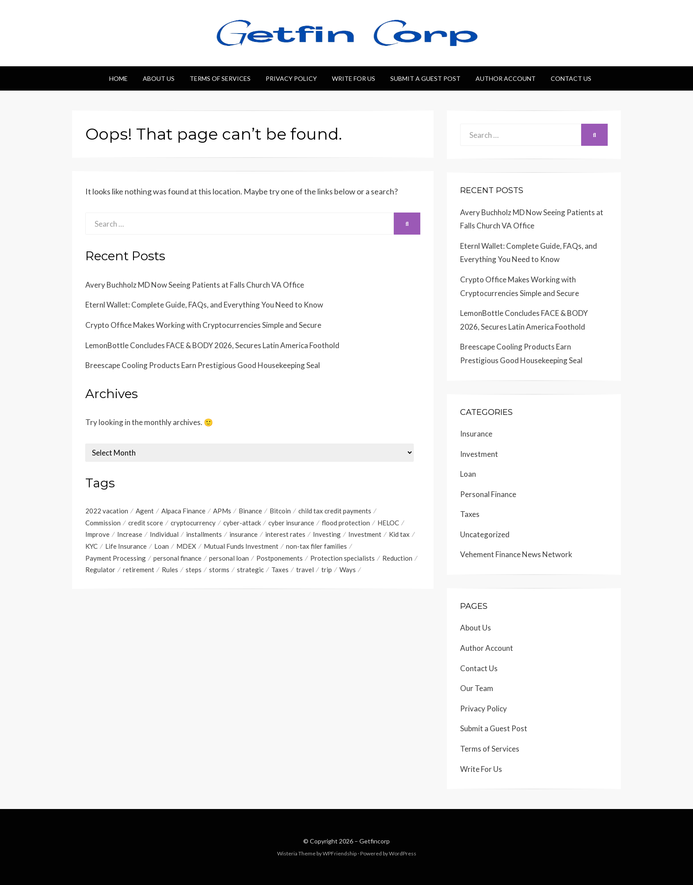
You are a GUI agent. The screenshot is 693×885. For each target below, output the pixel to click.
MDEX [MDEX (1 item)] (186, 547)
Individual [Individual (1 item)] (164, 535)
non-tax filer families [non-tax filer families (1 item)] (316, 547)
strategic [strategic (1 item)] (250, 570)
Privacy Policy (291, 78)
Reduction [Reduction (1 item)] (397, 558)
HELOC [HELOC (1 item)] (388, 523)
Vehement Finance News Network (516, 554)
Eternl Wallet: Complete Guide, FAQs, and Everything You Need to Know (204, 304)
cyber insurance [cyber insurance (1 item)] (291, 523)
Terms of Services (220, 78)
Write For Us (353, 78)
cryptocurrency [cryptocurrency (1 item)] (193, 523)
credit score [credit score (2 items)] (145, 523)
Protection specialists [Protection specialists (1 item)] (342, 558)
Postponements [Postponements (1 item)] (279, 558)
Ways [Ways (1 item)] (347, 570)
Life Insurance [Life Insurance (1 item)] (126, 547)
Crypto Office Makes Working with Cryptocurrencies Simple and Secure (203, 325)
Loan (468, 474)
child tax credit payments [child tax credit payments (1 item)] (334, 511)
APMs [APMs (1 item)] (222, 511)
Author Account (506, 78)
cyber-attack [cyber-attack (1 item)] (242, 523)
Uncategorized (485, 534)
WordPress (402, 853)
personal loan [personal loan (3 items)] (229, 558)
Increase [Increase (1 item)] (129, 535)
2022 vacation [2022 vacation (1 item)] (106, 511)
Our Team (476, 688)
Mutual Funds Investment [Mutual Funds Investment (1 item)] (241, 547)
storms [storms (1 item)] (219, 570)
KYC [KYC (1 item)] (91, 547)
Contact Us (571, 78)
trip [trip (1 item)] (326, 570)
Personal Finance (488, 494)
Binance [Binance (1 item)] (250, 511)
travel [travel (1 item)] (305, 570)
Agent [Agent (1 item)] (145, 511)
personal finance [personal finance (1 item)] (177, 558)
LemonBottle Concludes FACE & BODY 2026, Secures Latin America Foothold (212, 345)
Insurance (476, 433)
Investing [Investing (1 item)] (327, 535)
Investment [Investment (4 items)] (364, 535)
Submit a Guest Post (425, 78)
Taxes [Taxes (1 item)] (280, 570)
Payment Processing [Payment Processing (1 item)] (115, 558)
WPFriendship (340, 853)
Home (118, 78)
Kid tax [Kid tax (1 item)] (399, 535)
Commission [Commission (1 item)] (103, 523)
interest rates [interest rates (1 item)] (285, 535)
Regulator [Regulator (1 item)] (100, 570)
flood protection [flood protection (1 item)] (346, 523)
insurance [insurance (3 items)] (243, 535)
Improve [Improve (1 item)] (97, 535)
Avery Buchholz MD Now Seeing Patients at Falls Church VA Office (194, 284)
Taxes (470, 514)
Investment (479, 454)
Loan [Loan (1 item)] (161, 547)
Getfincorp (374, 841)
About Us (159, 78)
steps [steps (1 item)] (194, 570)
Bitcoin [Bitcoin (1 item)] (280, 511)
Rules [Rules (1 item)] (170, 570)
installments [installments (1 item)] (204, 535)
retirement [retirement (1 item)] (138, 570)
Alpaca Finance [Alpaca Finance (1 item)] (183, 511)
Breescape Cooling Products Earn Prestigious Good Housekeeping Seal (202, 365)
